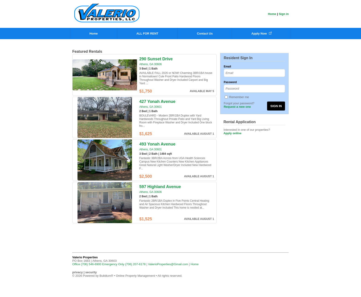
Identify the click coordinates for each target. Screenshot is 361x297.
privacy (77, 272)
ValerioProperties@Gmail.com (168, 264)
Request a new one (237, 106)
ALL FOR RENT (147, 33)
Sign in (284, 14)
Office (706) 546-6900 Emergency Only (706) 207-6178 (109, 264)
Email (227, 66)
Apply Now (261, 33)
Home (272, 14)
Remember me (239, 97)
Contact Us (205, 33)
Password (230, 82)
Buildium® (106, 275)
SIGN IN (276, 106)
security (91, 272)
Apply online (233, 133)
